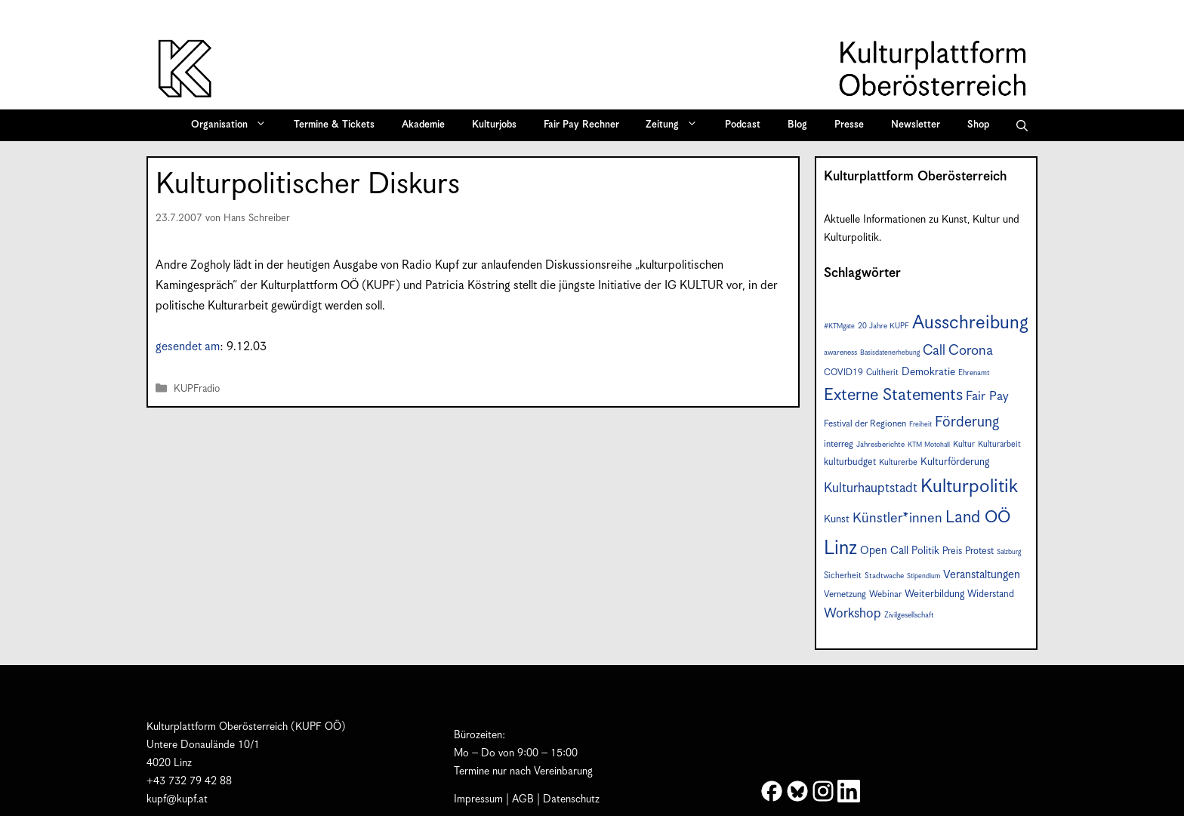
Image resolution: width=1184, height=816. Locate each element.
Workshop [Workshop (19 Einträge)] (852, 613)
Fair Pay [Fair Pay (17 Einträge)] (987, 397)
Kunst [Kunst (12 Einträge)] (836, 519)
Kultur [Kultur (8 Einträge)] (964, 444)
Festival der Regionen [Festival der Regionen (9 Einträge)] (865, 424)
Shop (978, 125)
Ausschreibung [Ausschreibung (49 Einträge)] (970, 323)
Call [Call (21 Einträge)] (934, 351)
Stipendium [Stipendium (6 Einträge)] (923, 576)
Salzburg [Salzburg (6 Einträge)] (1009, 552)
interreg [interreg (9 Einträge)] (838, 444)
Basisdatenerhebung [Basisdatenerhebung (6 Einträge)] (890, 353)
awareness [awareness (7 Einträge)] (840, 352)
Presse (849, 125)
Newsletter (915, 125)
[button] (1022, 125)
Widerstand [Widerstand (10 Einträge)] (990, 594)
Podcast (742, 125)
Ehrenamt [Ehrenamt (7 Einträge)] (974, 372)
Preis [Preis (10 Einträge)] (952, 551)
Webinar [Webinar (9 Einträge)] (885, 594)
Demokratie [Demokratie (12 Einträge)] (928, 372)
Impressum (478, 799)
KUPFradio (197, 389)
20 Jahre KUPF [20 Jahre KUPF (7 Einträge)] (883, 326)
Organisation (233, 125)
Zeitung (677, 125)
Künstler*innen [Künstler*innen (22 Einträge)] (897, 518)
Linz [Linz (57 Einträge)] (840, 548)
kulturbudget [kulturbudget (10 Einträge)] (850, 462)
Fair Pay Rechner (581, 125)
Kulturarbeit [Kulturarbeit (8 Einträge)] (999, 444)
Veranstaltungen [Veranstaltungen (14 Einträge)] (981, 574)
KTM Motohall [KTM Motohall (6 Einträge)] (929, 445)
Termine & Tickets (334, 125)
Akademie (423, 125)
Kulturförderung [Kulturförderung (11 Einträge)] (954, 462)
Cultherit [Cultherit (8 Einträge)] (882, 372)
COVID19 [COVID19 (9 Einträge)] (843, 372)
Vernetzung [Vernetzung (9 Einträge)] (845, 594)
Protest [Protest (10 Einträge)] (979, 551)
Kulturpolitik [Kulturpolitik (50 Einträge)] (969, 486)
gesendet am (188, 347)
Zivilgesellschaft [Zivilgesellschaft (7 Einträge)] (909, 615)
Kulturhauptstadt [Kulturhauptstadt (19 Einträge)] (870, 488)
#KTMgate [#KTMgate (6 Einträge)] (839, 326)
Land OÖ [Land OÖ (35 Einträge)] (977, 517)
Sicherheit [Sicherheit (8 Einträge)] (843, 575)
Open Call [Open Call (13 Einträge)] (884, 550)
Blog (797, 125)
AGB (523, 799)
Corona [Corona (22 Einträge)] (970, 351)
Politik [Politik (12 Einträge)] (925, 551)
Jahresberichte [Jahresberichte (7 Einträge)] (880, 444)
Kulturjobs (494, 125)
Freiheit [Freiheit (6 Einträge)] (920, 424)
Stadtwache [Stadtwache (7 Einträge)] (884, 575)
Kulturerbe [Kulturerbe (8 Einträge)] (898, 462)
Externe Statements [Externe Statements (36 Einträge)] (893, 395)
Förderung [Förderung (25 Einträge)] (967, 422)
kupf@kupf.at (177, 799)
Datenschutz (571, 799)
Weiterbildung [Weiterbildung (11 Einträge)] (934, 594)
